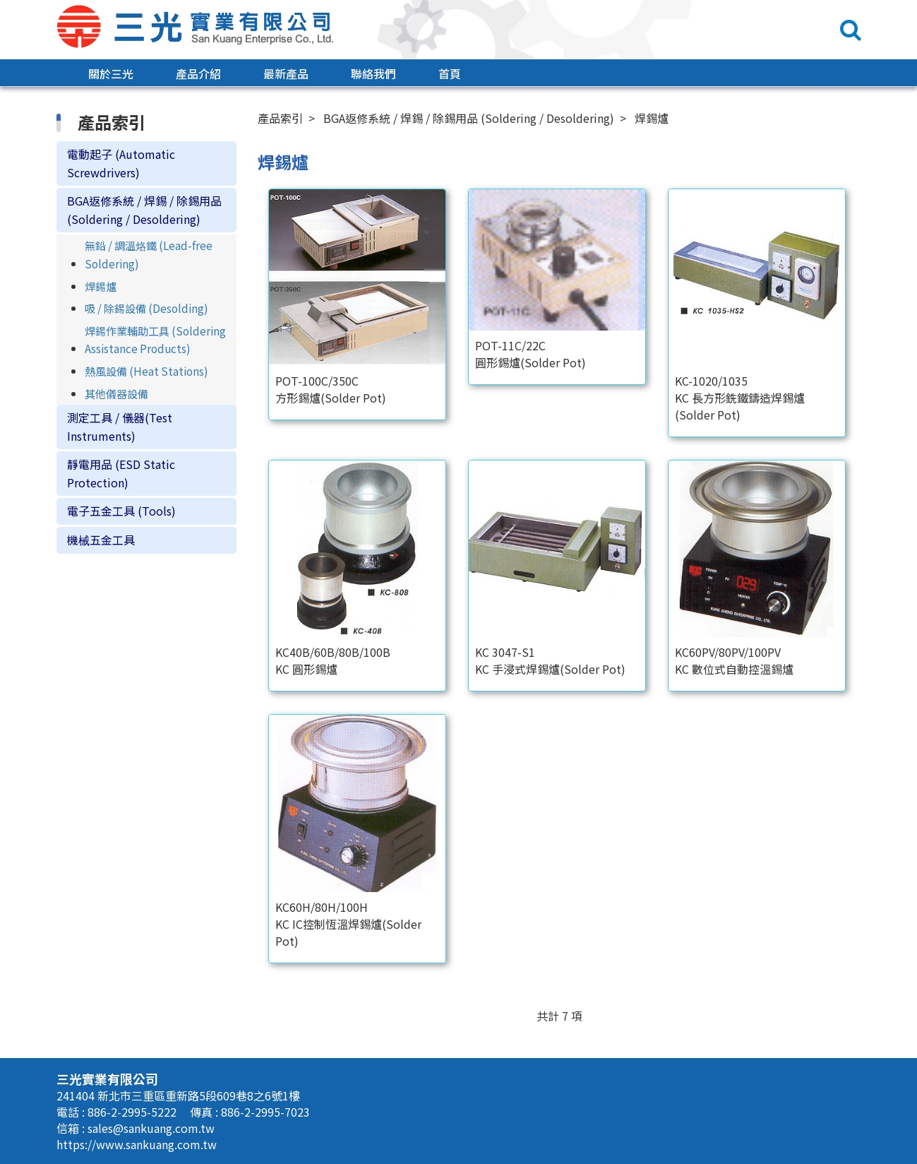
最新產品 (285, 73)
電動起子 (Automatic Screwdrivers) (121, 163)
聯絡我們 (373, 73)
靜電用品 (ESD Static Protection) (121, 473)
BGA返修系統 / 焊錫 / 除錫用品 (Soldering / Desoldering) (144, 209)
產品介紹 (198, 73)
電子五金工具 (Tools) (121, 511)
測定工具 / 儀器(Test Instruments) (119, 426)
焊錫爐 (100, 286)
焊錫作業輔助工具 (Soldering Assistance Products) (155, 340)
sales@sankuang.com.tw (151, 1128)
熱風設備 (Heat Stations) (146, 371)
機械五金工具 (101, 539)
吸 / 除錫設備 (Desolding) (146, 308)
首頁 (449, 73)
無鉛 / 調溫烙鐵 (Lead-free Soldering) (148, 254)
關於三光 (110, 73)
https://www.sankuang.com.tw (136, 1144)
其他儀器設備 (116, 393)
